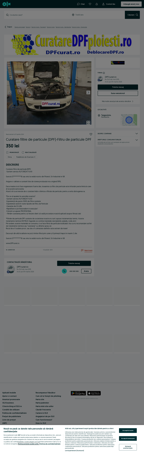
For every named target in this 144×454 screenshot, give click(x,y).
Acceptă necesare (128, 438)
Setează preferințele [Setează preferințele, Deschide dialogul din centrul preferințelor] (128, 447)
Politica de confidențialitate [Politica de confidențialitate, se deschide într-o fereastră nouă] (50, 444)
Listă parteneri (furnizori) (74, 450)
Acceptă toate (128, 430)
